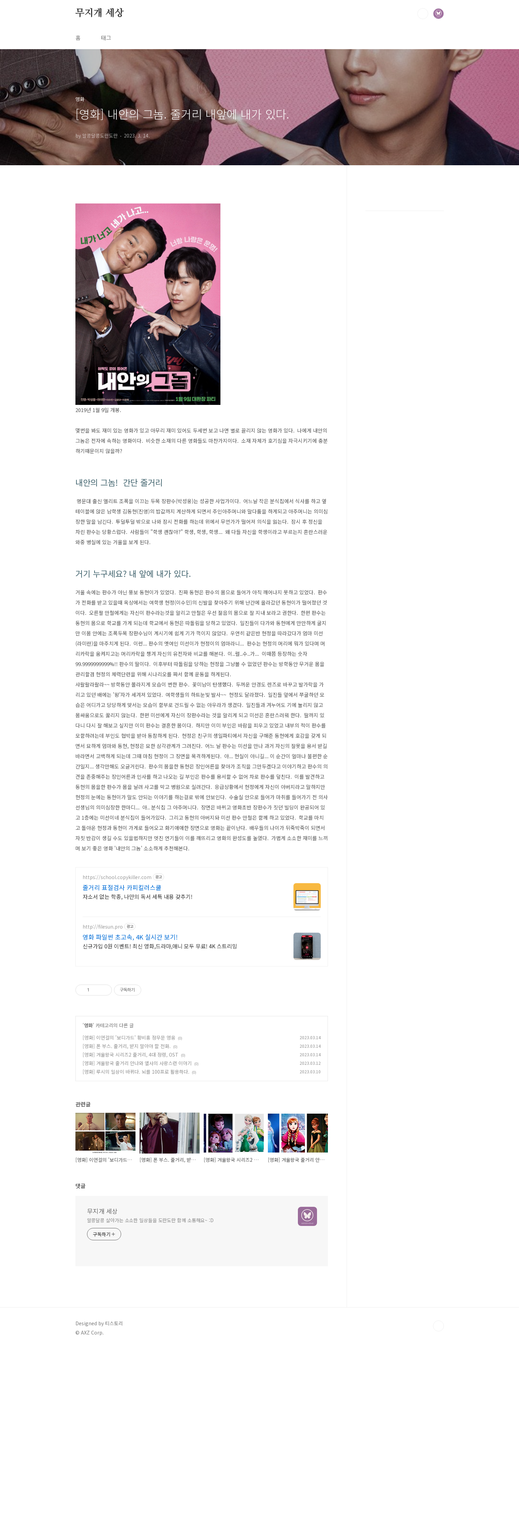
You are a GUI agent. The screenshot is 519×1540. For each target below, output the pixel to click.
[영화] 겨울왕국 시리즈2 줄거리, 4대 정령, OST (130, 1245)
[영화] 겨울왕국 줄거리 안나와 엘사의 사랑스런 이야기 (137, 1254)
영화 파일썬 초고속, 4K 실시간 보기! (130, 1128)
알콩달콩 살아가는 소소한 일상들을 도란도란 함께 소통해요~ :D (150, 1411)
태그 (106, 37)
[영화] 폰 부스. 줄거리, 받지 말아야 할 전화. (127, 1237)
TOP (438, 1517)
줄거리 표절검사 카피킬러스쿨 (122, 1078)
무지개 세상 (99, 13)
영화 (88, 1216)
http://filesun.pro (103, 1118)
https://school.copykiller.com (117, 1068)
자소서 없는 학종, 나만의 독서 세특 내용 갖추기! (137, 1087)
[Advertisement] (201, 244)
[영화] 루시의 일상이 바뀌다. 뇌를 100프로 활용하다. (136, 1262)
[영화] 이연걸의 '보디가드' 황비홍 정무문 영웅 (129, 1228)
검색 (423, 14)
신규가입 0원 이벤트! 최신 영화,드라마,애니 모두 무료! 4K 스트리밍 (160, 1137)
